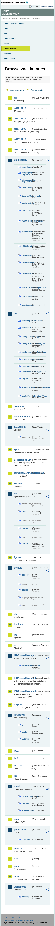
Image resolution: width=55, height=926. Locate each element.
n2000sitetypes (27, 262)
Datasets (8, 29)
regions (25, 378)
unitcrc (25, 543)
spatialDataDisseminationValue (27, 387)
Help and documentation (14, 24)
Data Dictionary (24, 18)
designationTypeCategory (27, 343)
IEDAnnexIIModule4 (23, 691)
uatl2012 (25, 739)
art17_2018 (20, 149)
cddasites (26, 328)
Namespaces (9, 59)
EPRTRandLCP (22, 459)
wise (16, 876)
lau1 (16, 751)
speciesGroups (27, 810)
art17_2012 (20, 139)
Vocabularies (10, 49)
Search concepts (36, 90)
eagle (24, 732)
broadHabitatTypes (27, 796)
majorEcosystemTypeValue (27, 371)
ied (15, 645)
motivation (27, 210)
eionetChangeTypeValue (27, 359)
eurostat (18, 483)
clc (23, 725)
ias (15, 635)
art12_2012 (20, 108)
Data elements (10, 39)
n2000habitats (27, 246)
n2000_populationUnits (27, 221)
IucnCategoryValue (27, 366)
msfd (17, 786)
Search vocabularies (17, 90)
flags (24, 511)
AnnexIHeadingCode (27, 665)
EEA (15, 2)
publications (21, 829)
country (25, 897)
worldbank (20, 886)
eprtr (16, 449)
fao (15, 493)
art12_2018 (20, 118)
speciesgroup (27, 305)
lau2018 (18, 765)
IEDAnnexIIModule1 (23, 655)
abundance (27, 167)
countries (26, 839)
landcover (19, 715)
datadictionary (22, 416)
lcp (15, 776)
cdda (16, 313)
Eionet (14, 18)
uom (16, 866)
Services (7, 54)
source (25, 590)
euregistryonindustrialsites (23, 473)
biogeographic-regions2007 (27, 174)
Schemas (8, 44)
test (16, 858)
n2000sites (27, 255)
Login (33, 6)
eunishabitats (27, 203)
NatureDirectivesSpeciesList (27, 287)
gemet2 (18, 567)
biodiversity (20, 160)
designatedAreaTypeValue (27, 336)
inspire (18, 704)
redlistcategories (27, 296)
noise (17, 819)
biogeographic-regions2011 (27, 181)
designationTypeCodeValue (27, 352)
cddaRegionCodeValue (27, 321)
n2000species (27, 273)
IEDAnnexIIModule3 (23, 678)
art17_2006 (20, 129)
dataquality (27, 187)
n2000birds (27, 232)
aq (15, 98)
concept (25, 575)
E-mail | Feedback (12, 918)
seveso (18, 848)
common (19, 406)
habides (18, 624)
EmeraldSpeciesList (27, 196)
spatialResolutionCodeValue (27, 396)
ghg (16, 614)
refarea (25, 528)
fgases (17, 557)
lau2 (16, 758)
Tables (7, 34)
